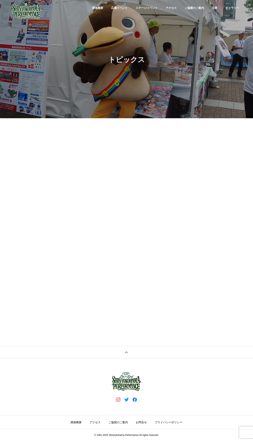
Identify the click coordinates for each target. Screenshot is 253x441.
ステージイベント (147, 7)
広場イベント (119, 7)
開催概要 (97, 7)
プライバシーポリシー (168, 422)
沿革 (214, 7)
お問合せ (141, 422)
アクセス (171, 7)
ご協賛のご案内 (194, 7)
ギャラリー (232, 7)
